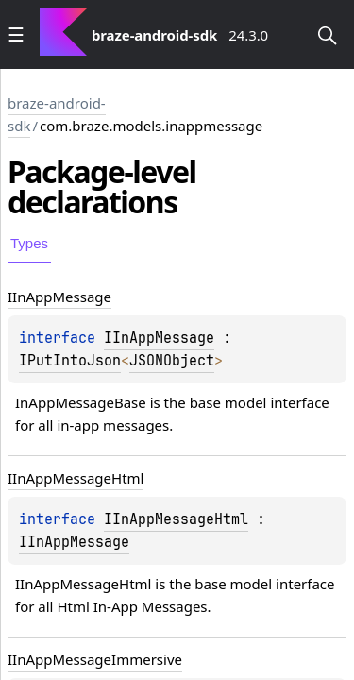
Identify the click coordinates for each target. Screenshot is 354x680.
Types (29, 243)
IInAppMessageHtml (176, 519)
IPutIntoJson (70, 360)
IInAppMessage (159, 338)
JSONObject (171, 360)
